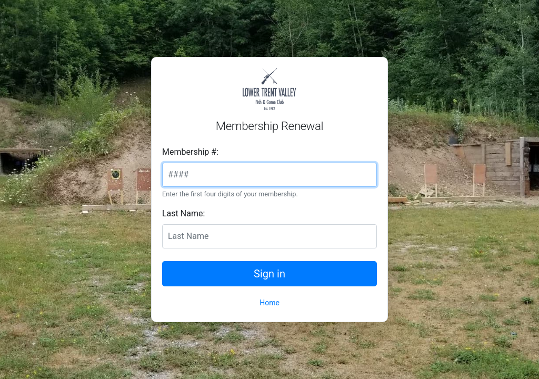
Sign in (269, 273)
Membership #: (190, 152)
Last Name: (183, 213)
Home (269, 302)
